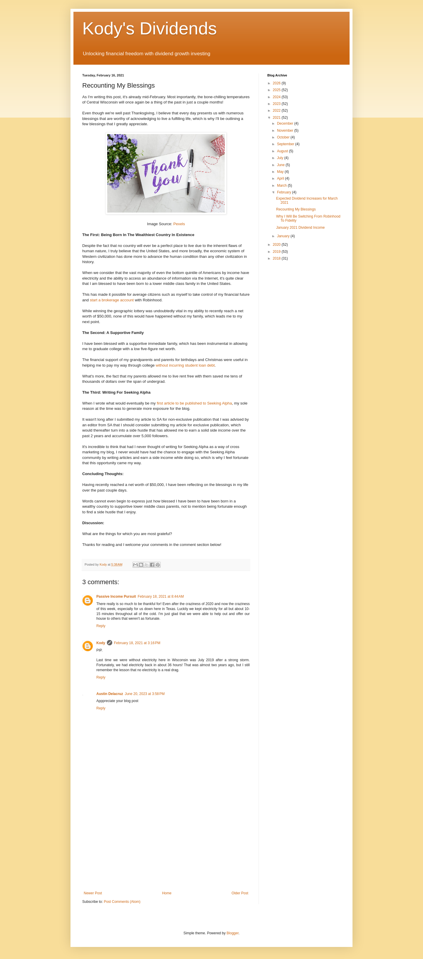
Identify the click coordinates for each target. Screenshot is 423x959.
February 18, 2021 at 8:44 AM (161, 596)
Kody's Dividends (149, 28)
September (286, 144)
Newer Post (93, 893)
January (284, 236)
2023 (277, 104)
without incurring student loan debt (185, 365)
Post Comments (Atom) (122, 902)
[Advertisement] (166, 842)
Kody (100, 643)
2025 (277, 90)
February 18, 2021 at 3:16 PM (137, 643)
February (284, 192)
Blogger (232, 933)
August (283, 151)
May (281, 172)
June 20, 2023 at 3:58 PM (145, 694)
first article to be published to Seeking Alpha (194, 403)
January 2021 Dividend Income (300, 227)
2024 (277, 97)
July (280, 158)
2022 (277, 110)
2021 (277, 118)
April (281, 178)
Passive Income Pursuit (116, 596)
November (285, 130)
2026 (277, 83)
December (285, 123)
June (281, 165)
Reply (100, 626)
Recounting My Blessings (296, 209)
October (284, 137)
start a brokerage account (112, 300)
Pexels (179, 224)
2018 (277, 258)
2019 (277, 252)
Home (167, 893)
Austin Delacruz (109, 694)
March (282, 185)
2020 (277, 245)
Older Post (239, 893)
